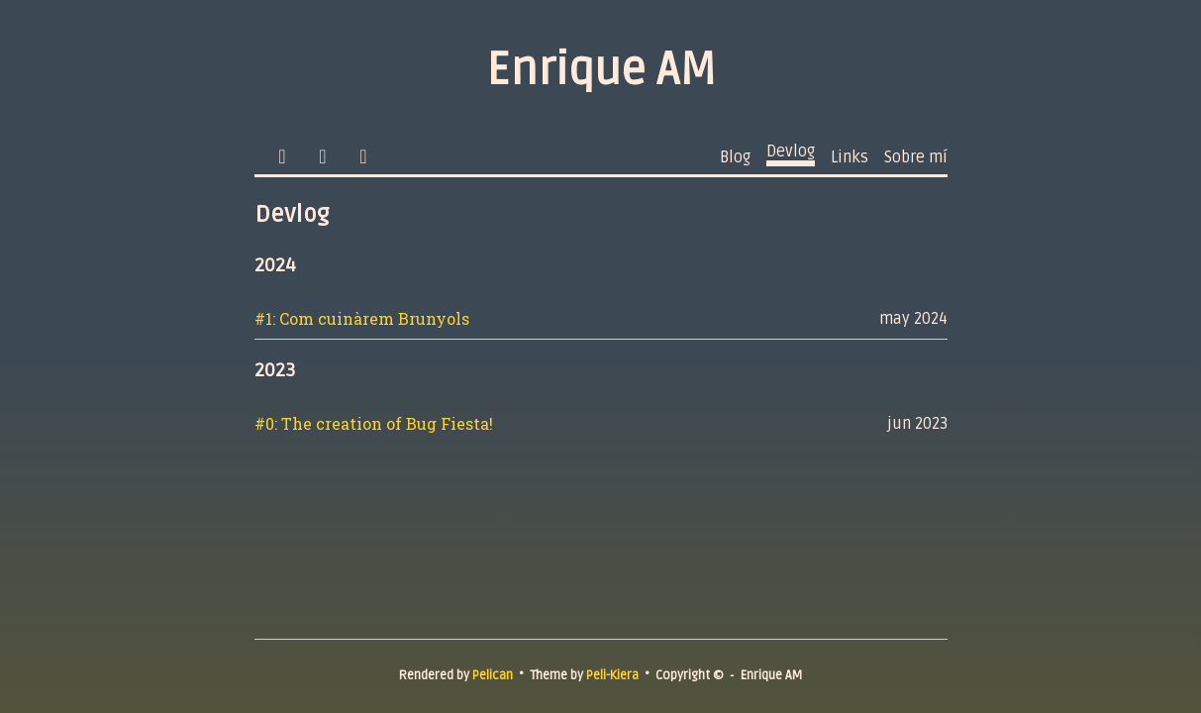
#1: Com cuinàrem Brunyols (361, 318)
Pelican (492, 675)
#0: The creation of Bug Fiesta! (373, 423)
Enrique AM (601, 70)
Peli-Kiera (612, 675)
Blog (735, 157)
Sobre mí (916, 157)
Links (849, 157)
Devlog (790, 152)
